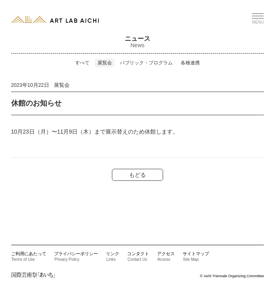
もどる (137, 175)
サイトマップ (196, 256)
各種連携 (190, 63)
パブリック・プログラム (146, 63)
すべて (82, 63)
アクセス (166, 256)
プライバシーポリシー (76, 256)
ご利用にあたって (28, 256)
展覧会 (105, 63)
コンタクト (138, 256)
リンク (112, 256)
